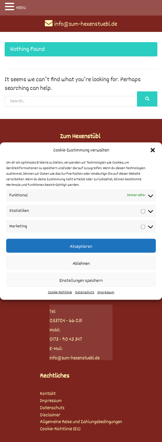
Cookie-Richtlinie (60, 292)
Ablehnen (81, 263)
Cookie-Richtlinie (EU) (60, 429)
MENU (21, 7)
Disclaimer (50, 415)
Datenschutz (84, 292)
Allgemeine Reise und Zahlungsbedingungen (81, 422)
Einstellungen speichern (81, 280)
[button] (153, 150)
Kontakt (48, 393)
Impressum (105, 292)
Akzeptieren (81, 246)
